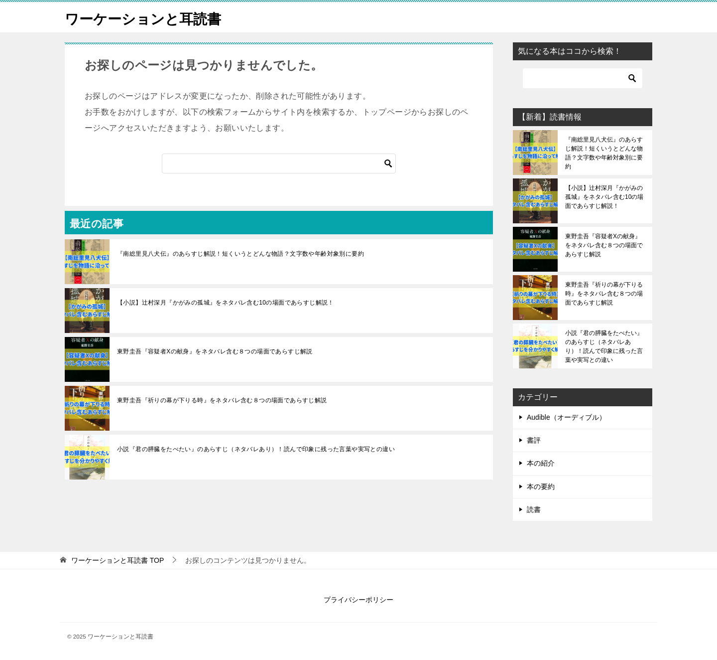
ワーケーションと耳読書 (148, 17)
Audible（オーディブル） (566, 417)
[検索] (279, 163)
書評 (534, 440)
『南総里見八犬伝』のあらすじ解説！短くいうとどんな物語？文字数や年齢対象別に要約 (240, 253)
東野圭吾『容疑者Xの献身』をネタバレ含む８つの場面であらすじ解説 (215, 351)
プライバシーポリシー (358, 600)
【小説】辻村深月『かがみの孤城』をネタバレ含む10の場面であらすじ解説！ (225, 302)
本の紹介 (541, 463)
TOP (117, 560)
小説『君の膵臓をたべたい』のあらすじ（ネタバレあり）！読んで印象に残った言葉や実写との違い (256, 449)
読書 (534, 509)
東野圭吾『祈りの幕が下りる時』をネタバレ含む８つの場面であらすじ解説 (222, 400)
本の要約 (541, 487)
